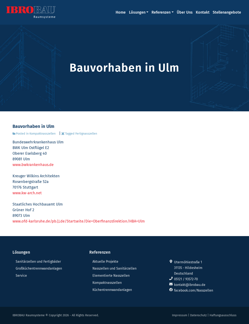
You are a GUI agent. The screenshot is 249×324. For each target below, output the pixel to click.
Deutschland (183, 273)
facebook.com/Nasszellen (193, 290)
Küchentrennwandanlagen (112, 290)
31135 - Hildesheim (188, 268)
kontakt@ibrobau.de (189, 285)
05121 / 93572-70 (186, 279)
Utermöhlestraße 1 (188, 262)
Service (21, 276)
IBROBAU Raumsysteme (29, 315)
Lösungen (137, 12)
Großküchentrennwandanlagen (39, 268)
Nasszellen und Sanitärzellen (114, 268)
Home (121, 12)
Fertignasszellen (86, 133)
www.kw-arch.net (27, 193)
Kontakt (203, 12)
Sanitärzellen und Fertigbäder (38, 262)
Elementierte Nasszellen (111, 276)
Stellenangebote (227, 12)
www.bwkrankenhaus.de (33, 164)
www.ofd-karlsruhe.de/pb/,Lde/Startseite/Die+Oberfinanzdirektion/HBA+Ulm (79, 221)
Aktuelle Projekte (105, 262)
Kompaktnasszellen (42, 133)
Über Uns (185, 12)
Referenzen (161, 12)
